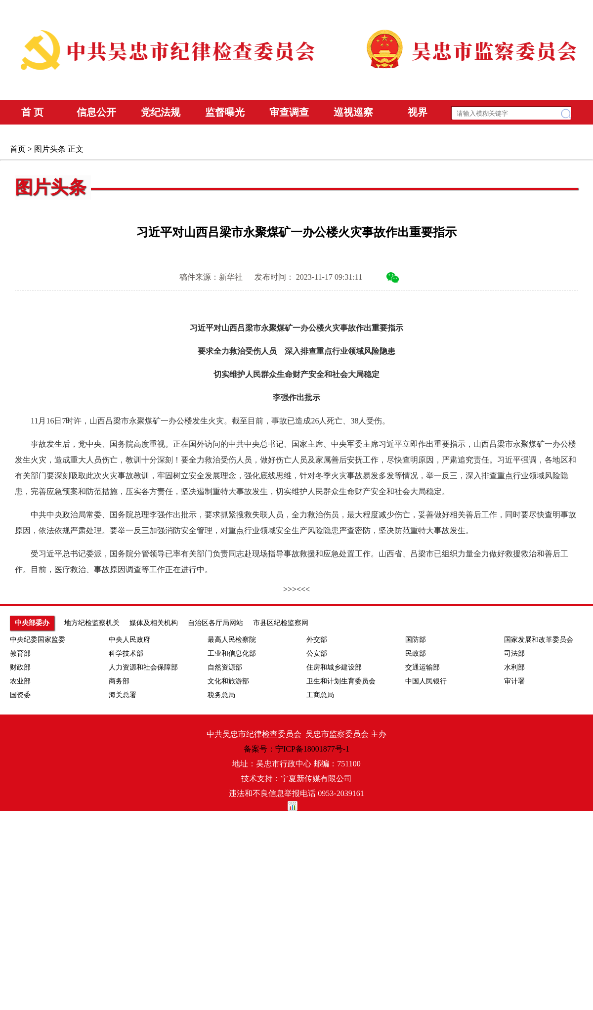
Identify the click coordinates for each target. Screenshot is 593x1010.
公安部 (316, 653)
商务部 (119, 681)
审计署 (514, 681)
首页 (18, 149)
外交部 (316, 639)
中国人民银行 (426, 681)
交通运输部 (422, 667)
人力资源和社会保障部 (143, 667)
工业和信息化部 (232, 653)
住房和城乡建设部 (334, 667)
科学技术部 (126, 653)
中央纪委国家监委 (37, 639)
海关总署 (122, 695)
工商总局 (320, 695)
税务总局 (221, 695)
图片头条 (50, 149)
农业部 (20, 681)
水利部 (514, 667)
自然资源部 (225, 667)
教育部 (20, 653)
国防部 (415, 639)
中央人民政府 (129, 639)
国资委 (20, 695)
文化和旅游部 (228, 681)
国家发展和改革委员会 (538, 639)
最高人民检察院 (232, 639)
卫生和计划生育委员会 (341, 681)
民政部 (415, 653)
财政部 (20, 667)
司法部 (514, 653)
